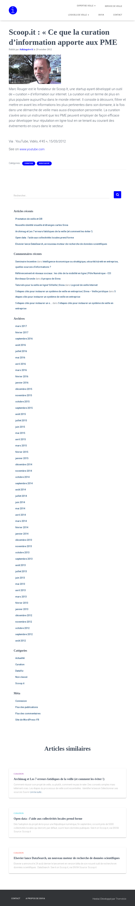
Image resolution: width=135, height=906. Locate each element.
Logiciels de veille (78, 15)
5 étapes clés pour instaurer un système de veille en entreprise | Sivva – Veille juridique (61, 291)
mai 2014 (20, 508)
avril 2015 (20, 439)
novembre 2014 (23, 471)
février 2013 (21, 603)
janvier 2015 (21, 458)
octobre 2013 (22, 552)
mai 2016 (20, 357)
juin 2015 (20, 427)
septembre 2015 (24, 408)
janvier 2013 (21, 609)
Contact (117, 15)
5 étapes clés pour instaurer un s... (33, 303)
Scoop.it (19, 683)
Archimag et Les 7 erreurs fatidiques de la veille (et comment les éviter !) (54, 231)
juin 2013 (20, 577)
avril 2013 (20, 590)
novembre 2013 (23, 546)
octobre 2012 (22, 628)
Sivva (101, 15)
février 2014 (21, 527)
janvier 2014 (21, 533)
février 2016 (21, 376)
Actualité (20, 658)
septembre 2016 (24, 338)
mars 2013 (21, 596)
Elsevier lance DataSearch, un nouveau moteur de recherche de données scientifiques (61, 244)
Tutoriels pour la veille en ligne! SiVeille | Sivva (40, 285)
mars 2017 (21, 326)
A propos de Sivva (50, 278)
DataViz (19, 671)
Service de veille (113, 6)
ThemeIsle (121, 899)
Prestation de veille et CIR (28, 219)
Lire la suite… (36, 792)
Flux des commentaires (28, 713)
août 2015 (20, 414)
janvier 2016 (21, 382)
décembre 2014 (23, 464)
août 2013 (20, 565)
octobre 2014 (22, 477)
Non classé (44, 163)
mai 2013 (20, 584)
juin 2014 (20, 502)
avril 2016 (20, 364)
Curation (28, 163)
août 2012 (20, 640)
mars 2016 (21, 370)
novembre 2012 (23, 621)
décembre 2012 (23, 615)
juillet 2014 (21, 496)
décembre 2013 (23, 540)
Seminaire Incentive (26, 261)
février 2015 (21, 452)
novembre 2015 (23, 395)
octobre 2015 (22, 401)
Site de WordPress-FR (27, 719)
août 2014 (20, 489)
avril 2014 (20, 515)
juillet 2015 (21, 420)
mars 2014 (21, 521)
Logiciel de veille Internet (84, 285)
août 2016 (20, 345)
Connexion (21, 701)
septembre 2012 (24, 634)
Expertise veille (86, 6)
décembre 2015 (23, 389)
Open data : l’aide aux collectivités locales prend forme (44, 237)
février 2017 (21, 332)
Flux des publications (26, 707)
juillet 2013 (21, 571)
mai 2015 (20, 433)
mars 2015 (21, 445)
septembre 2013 (24, 559)
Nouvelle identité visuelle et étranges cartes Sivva (41, 225)
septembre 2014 (24, 483)
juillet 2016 (21, 351)
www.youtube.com (33, 149)
